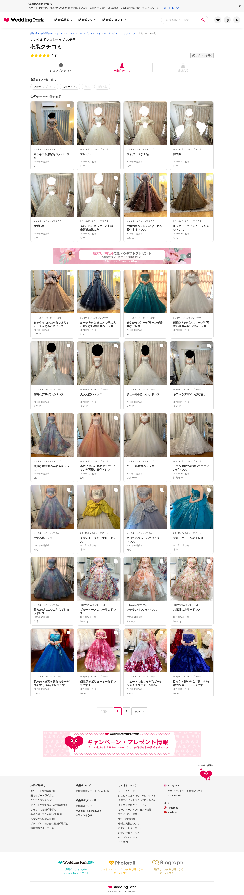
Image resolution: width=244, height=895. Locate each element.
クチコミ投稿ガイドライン (132, 805)
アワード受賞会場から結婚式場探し (49, 805)
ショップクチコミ (60, 67)
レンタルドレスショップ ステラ (52, 39)
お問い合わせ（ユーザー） (132, 828)
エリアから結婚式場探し (43, 791)
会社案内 (123, 842)
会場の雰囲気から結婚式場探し (46, 814)
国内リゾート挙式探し (42, 795)
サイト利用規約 (126, 818)
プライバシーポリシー (130, 814)
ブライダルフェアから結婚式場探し (49, 823)
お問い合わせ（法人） (130, 832)
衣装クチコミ (121, 67)
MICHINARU (174, 795)
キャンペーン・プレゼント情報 (134, 809)
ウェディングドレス (44, 86)
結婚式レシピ (87, 19)
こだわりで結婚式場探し (43, 809)
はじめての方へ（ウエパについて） (137, 795)
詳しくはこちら (172, 7)
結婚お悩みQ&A (84, 815)
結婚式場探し (63, 19)
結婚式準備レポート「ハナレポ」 (93, 791)
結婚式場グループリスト (43, 828)
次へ (140, 711)
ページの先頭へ (206, 773)
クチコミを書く (204, 55)
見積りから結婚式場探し (43, 818)
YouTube (172, 812)
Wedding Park (122, 886)
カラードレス (70, 86)
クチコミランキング (41, 800)
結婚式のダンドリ (114, 19)
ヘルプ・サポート (127, 837)
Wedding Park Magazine (89, 810)
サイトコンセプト (127, 791)
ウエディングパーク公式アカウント (186, 791)
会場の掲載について (129, 823)
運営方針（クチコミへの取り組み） (137, 800)
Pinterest (173, 807)
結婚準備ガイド (84, 806)
